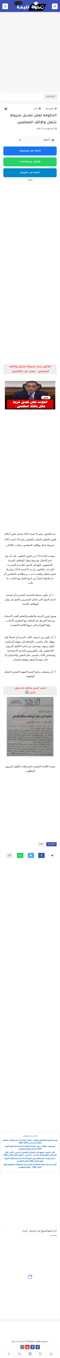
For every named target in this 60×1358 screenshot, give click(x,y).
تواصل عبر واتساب (30, 162)
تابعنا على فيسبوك (30, 151)
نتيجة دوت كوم (18, 1342)
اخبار (37, 109)
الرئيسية (51, 109)
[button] (41, 855)
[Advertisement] (30, 60)
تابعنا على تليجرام (30, 172)
